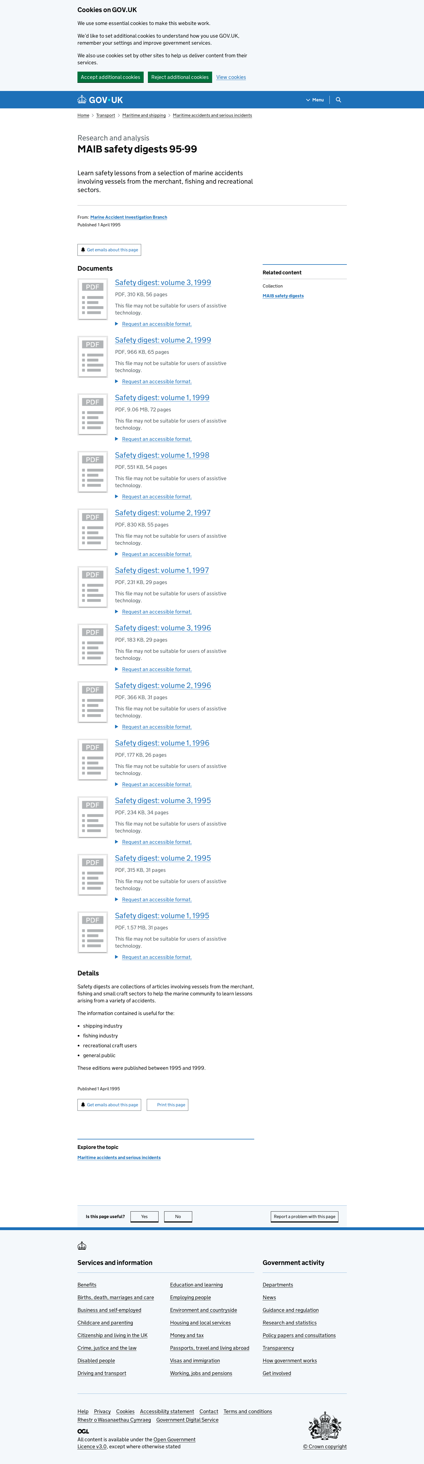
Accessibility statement (167, 1411)
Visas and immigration (195, 1360)
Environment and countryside (203, 1310)
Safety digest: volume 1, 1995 (162, 915)
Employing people (190, 1297)
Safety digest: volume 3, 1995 (163, 800)
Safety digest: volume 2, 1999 (163, 340)
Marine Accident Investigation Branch (128, 217)
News (269, 1297)
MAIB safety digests (283, 295)
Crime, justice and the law (107, 1348)
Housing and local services (200, 1322)
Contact (209, 1411)
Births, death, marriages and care (115, 1297)
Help (83, 1411)
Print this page (171, 1104)
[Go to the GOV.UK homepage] (100, 100)
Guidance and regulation (291, 1310)
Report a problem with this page (304, 1216)
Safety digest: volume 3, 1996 (163, 627)
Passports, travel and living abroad (209, 1348)
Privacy (102, 1411)
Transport (105, 115)
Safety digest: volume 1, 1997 (162, 570)
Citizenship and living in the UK (112, 1335)
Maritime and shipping (144, 115)
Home (83, 115)
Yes (150, 1216)
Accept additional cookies (110, 77)
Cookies (125, 1411)
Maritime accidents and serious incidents (212, 115)
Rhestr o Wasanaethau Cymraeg (114, 1420)
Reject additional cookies (180, 77)
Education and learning (196, 1284)
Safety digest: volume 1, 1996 (162, 742)
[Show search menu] (338, 99)
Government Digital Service (187, 1420)
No (183, 1216)
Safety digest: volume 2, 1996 (163, 685)
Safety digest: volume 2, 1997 (162, 512)
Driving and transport (101, 1373)
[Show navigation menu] (315, 99)
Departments (278, 1284)
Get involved (277, 1373)
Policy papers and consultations (299, 1335)
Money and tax (187, 1335)
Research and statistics (290, 1322)
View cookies (231, 77)
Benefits (87, 1284)
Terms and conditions (248, 1411)
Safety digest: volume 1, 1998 (162, 455)
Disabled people (96, 1360)
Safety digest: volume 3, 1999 (163, 282)
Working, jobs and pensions (201, 1373)
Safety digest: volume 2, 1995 (163, 858)
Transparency (278, 1348)
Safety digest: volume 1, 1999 (162, 397)
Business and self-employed (109, 1310)
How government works (290, 1360)
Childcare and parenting (105, 1322)
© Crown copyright (325, 1446)
